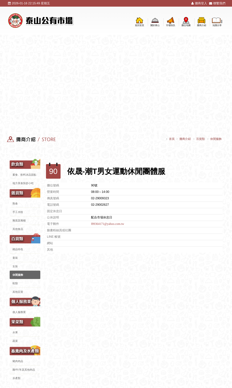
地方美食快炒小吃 (23, 183)
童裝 (15, 257)
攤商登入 (199, 3)
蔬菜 (15, 340)
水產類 (16, 378)
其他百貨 (17, 291)
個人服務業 (19, 312)
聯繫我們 (217, 3)
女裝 (15, 266)
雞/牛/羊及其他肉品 (23, 369)
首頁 (172, 138)
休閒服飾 (216, 138)
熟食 (15, 203)
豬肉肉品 (17, 361)
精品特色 (17, 249)
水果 (15, 332)
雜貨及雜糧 (19, 220)
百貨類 (200, 138)
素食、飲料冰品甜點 (24, 174)
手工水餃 (17, 211)
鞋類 (15, 283)
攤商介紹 (185, 138)
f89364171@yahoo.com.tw (107, 223)
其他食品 (17, 229)
